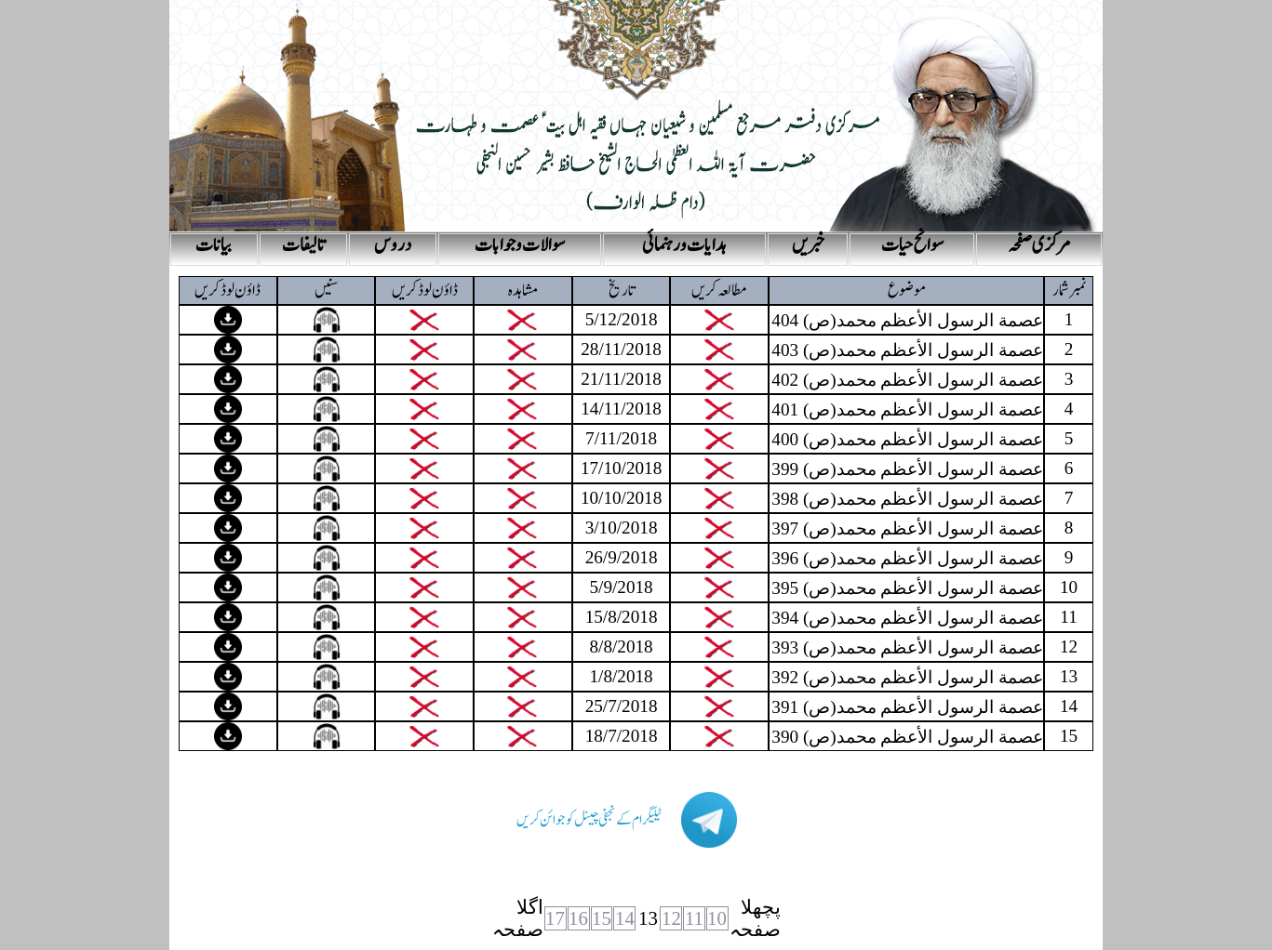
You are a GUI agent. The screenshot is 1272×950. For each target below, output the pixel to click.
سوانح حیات (912, 245)
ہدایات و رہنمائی (684, 245)
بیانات (213, 245)
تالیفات (303, 245)
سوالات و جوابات (520, 245)
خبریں (808, 245)
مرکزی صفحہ (1039, 245)
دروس (392, 245)
